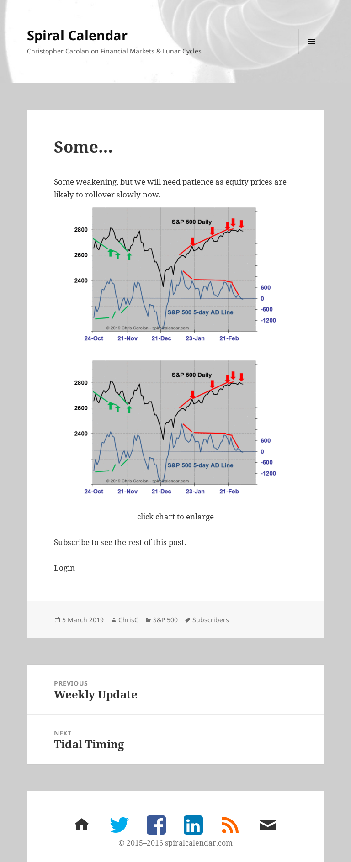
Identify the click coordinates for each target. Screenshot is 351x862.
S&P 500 (165, 619)
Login (64, 567)
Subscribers (210, 619)
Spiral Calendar (77, 35)
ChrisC (128, 619)
